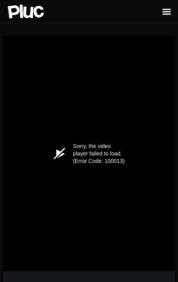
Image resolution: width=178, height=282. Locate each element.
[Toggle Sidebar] (167, 11)
